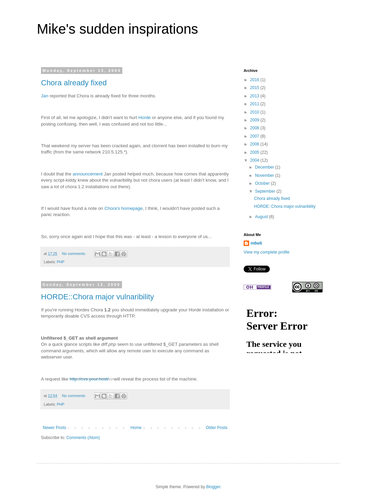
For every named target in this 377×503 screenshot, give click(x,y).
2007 (255, 136)
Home (136, 427)
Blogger (213, 486)
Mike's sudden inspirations (117, 28)
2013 (255, 96)
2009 (255, 120)
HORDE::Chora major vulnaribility (97, 296)
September (265, 191)
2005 (255, 152)
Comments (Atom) (83, 437)
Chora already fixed (74, 82)
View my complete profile (266, 252)
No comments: (74, 253)
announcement (88, 173)
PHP (60, 262)
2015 (255, 87)
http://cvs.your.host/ (89, 379)
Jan (44, 95)
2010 (255, 112)
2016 (255, 79)
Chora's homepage (123, 208)
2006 (255, 144)
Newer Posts (54, 427)
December (265, 167)
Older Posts (216, 427)
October (263, 183)
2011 (255, 103)
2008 (255, 128)
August (262, 216)
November (265, 175)
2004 (255, 160)
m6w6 (256, 243)
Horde (145, 117)
